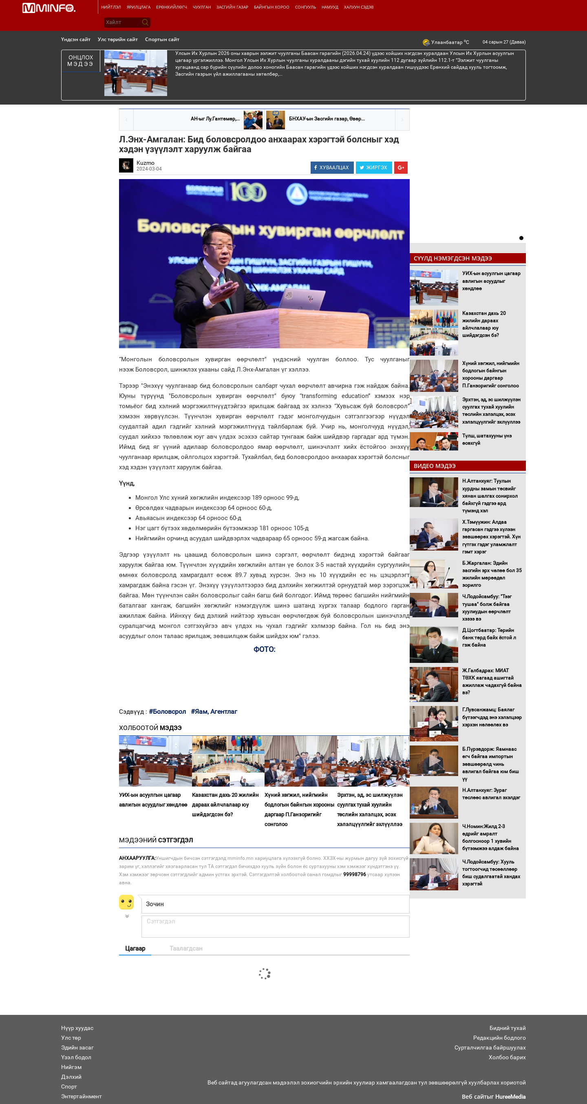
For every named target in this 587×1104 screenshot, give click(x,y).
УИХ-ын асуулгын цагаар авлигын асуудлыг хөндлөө (153, 800)
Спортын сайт (162, 39)
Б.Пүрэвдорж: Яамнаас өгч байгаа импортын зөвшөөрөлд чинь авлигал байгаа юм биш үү (490, 764)
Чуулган (202, 7)
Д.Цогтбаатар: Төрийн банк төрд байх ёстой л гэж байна (489, 637)
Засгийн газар (232, 7)
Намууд (330, 7)
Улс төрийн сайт (118, 39)
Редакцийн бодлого (499, 1037)
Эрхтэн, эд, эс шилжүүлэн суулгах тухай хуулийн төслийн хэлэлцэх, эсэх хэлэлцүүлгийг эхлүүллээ (370, 809)
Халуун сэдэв (358, 7)
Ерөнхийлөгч (171, 7)
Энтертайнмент (81, 1096)
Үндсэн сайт (75, 39)
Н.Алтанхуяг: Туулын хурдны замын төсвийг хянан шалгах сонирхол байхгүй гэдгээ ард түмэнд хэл (490, 496)
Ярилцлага (138, 7)
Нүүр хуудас (77, 1028)
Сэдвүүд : (134, 711)
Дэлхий (71, 1076)
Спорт (69, 1086)
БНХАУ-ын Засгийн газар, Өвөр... (327, 119)
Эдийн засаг (77, 1047)
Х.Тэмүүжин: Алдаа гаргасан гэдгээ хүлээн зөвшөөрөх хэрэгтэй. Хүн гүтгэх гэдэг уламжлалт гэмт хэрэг (491, 537)
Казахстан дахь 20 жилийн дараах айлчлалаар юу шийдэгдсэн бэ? (225, 805)
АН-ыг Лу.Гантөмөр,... (215, 119)
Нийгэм (71, 1067)
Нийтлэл (111, 7)
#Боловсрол (167, 711)
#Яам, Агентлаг (214, 711)
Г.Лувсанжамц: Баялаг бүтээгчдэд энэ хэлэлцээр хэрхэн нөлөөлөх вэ (492, 717)
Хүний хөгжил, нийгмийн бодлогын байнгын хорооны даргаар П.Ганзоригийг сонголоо (299, 809)
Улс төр (71, 1037)
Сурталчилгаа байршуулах (490, 1047)
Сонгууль (305, 7)
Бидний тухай (508, 1028)
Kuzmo (145, 163)
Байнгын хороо (271, 7)
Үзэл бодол (76, 1057)
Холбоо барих (507, 1057)
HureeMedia (510, 1096)
